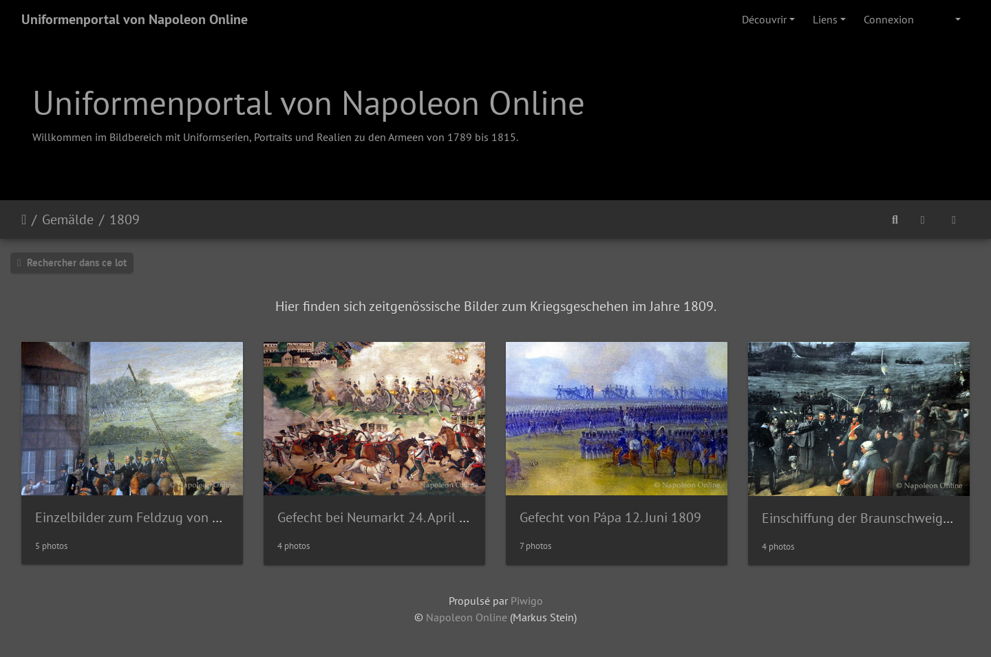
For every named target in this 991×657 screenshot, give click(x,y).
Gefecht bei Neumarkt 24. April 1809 (383, 517)
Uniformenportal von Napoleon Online (134, 19)
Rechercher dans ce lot (72, 262)
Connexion (889, 19)
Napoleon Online (466, 617)
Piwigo (527, 600)
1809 (124, 219)
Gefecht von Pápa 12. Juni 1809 (610, 517)
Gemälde (68, 219)
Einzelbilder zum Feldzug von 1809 (138, 517)
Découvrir (764, 19)
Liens (825, 19)
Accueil (23, 219)
